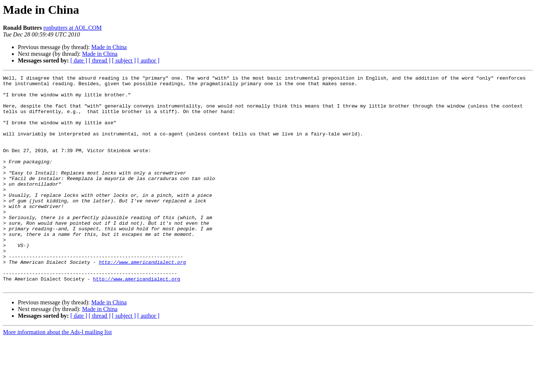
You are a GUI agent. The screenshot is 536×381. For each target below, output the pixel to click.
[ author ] (148, 60)
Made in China (109, 47)
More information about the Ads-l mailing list (57, 374)
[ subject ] (124, 60)
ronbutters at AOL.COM (72, 28)
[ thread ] (100, 60)
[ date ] (78, 60)
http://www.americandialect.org (142, 300)
